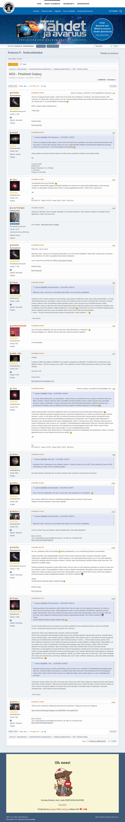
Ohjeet (97, 817)
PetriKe (15, 93)
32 (42, 86)
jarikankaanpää (19, 326)
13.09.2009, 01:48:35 (37, 179)
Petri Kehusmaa (36, 125)
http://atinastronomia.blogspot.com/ (42, 381)
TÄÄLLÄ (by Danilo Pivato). (62, 260)
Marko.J (16, 511)
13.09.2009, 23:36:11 (37, 353)
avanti (15, 132)
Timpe (15, 283)
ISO (37, 111)
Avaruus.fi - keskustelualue (25, 52)
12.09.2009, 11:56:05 (37, 93)
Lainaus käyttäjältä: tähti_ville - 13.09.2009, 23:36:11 (52, 459)
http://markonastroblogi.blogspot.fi (42, 540)
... (29, 86)
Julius (15, 454)
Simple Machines (23, 817)
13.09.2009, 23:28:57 (37, 325)
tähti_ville (16, 353)
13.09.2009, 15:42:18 (37, 245)
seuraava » (111, 80)
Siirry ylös (13, 731)
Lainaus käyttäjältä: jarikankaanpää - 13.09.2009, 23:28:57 (54, 488)
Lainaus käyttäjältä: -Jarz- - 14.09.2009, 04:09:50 (51, 663)
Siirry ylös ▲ (115, 817)
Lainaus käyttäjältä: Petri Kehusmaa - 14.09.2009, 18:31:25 (54, 603)
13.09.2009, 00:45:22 (37, 132)
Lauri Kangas (18, 208)
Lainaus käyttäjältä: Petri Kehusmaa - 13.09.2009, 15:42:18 (54, 287)
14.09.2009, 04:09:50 (37, 388)
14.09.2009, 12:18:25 (37, 454)
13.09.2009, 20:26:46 (37, 282)
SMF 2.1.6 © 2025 (11, 817)
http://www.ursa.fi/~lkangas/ (50, 224)
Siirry (83, 741)
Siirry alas (13, 86)
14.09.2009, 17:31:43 (37, 511)
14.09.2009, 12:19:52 (37, 483)
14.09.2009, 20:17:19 (37, 598)
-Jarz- (14, 179)
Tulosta (113, 86)
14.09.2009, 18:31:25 (37, 547)
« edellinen (101, 80)
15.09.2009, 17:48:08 (37, 702)
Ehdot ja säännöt (105, 817)
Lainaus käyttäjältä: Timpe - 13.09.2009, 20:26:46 (51, 393)
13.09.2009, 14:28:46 (37, 207)
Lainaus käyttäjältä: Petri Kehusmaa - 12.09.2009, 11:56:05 (54, 137)
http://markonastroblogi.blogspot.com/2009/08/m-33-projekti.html (54, 710)
